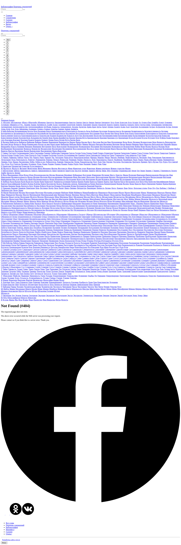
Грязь (112, 155)
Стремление (125, 265)
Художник (113, 282)
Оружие (64, 219)
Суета (51, 267)
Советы (105, 260)
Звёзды (98, 171)
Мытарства (154, 201)
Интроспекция (156, 177)
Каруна (117, 182)
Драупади (136, 162)
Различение (145, 243)
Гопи (27, 155)
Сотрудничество (91, 263)
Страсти (101, 265)
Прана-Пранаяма (167, 232)
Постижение (138, 230)
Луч (153, 188)
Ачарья (47, 129)
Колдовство (51, 184)
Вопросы (27, 149)
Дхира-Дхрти (73, 164)
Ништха (173, 210)
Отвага (4, 221)
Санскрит (21, 254)
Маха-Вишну (104, 195)
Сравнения (175, 263)
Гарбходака (55, 153)
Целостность (44, 285)
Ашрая (67, 129)
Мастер (26, 195)
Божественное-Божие (10, 138)
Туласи (54, 274)
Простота (154, 239)
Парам (95, 223)
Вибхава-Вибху (75, 144)
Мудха (66, 201)
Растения (109, 245)
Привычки (65, 236)
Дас (53, 157)
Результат (5, 247)
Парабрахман (68, 223)
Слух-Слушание (148, 258)
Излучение (87, 175)
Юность (24, 298)
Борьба (45, 138)
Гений (94, 153)
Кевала (172, 182)
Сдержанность (85, 256)
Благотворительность (30, 136)
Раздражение (134, 243)
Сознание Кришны (157, 260)
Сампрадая (104, 252)
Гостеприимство (71, 155)
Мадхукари (30, 193)
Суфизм (129, 267)
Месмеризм (78, 197)
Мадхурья (39, 193)
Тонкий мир (70, 271)
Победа (4, 228)
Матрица (75, 195)
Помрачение (58, 230)
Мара (3, 195)
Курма (73, 186)
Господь (60, 155)
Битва (122, 133)
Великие (136, 142)
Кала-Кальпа (15, 182)
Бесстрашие (95, 133)
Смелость (5, 260)
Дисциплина (24, 162)
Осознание (137, 219)
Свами (89, 254)
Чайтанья (6, 287)
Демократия (40, 160)
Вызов (26, 151)
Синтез (17, 258)
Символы (9, 258)
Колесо (59, 184)
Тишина (33, 271)
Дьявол (94, 164)
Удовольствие (72, 276)
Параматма (112, 223)
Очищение (151, 221)
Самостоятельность (65, 252)
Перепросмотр (96, 225)
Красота (138, 184)
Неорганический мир (146, 208)
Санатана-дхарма (141, 252)
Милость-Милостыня (10, 199)
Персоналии (108, 225)
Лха (157, 188)
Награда (49, 203)
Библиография (7, 7)
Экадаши (41, 295)
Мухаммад (116, 201)
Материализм (35, 195)
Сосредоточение (57, 263)
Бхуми (62, 140)
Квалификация (162, 182)
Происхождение (53, 239)
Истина (135, 179)
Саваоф (6, 249)
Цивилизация (82, 285)
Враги (113, 149)
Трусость (47, 274)
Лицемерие (91, 188)
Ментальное (49, 197)
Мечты (157, 197)
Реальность (157, 245)
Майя (71, 193)
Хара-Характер (21, 282)
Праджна (104, 232)
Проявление (54, 241)
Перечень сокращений (22, 7)
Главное (133, 153)
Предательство (53, 234)
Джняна (4, 162)
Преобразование (7, 236)
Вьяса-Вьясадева (59, 151)
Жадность (7, 168)
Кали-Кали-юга (27, 182)
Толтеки (54, 271)
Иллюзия (132, 175)
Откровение (65, 221)
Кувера (36, 186)
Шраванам (152, 289)
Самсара (113, 252)
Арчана (110, 127)
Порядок (102, 230)
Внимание (37, 147)
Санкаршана (159, 252)
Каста (122, 182)
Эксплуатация (61, 295)
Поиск (121, 228)
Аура (17, 129)
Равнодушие (49, 243)
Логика (108, 188)
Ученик (66, 278)
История (141, 179)
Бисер (116, 133)
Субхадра (5, 267)
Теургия (12, 271)
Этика (140, 295)
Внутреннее (47, 147)
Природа (115, 236)
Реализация (148, 245)
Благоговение (140, 133)
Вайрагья (22, 142)
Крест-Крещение (149, 184)
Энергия (113, 295)
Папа (56, 223)
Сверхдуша (140, 254)
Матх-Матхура (92, 195)
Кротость (25, 186)
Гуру (139, 155)
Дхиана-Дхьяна (60, 164)
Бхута (67, 140)
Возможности (117, 147)
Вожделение (62, 147)
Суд (22, 267)
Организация (23, 219)
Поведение (12, 228)
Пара (60, 223)
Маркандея (10, 195)
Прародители (6, 234)
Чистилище (82, 287)
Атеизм (175, 127)
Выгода (11, 151)
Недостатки (55, 208)
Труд (32, 274)
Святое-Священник (56, 256)
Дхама (44, 164)
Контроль (100, 184)
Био (112, 133)
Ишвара (149, 179)
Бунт (157, 138)
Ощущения (167, 221)
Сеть (162, 256)
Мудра (51, 201)
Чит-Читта (99, 287)
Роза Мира (104, 247)
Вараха (72, 142)
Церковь (73, 285)
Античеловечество (20, 127)
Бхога (56, 140)
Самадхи (43, 249)
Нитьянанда (164, 210)
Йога (5, 175)
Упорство (152, 276)
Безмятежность (137, 131)
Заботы (17, 171)
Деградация (6, 160)
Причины (123, 236)
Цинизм (97, 285)
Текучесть (111, 269)
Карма (86, 182)
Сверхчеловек (6, 256)
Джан (135, 160)
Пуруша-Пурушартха (103, 241)
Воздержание (105, 147)
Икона (125, 175)
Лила (56, 188)
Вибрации (64, 144)
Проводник (172, 236)
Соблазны (67, 260)
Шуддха (28, 291)
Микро (163, 197)
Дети (93, 160)
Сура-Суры (81, 267)
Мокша (138, 199)
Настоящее (41, 206)
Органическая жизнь (37, 219)
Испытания (114, 179)
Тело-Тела (155, 269)
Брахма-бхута (81, 138)
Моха (39, 201)
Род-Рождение (93, 247)
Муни (109, 201)
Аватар (79, 122)
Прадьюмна (122, 232)
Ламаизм (22, 188)
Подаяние (56, 228)
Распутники (68, 245)
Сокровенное (170, 260)
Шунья (57, 291)
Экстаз (70, 295)
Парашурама (164, 223)
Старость (40, 265)
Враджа (119, 149)
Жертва (54, 168)
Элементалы (88, 295)
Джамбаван (127, 160)
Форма (56, 280)
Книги (43, 184)
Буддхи (144, 138)
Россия (112, 247)
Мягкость (164, 201)
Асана (122, 127)
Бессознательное (83, 133)
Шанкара (61, 289)
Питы (135, 225)
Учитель (73, 278)
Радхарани (85, 243)
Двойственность (131, 157)
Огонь (14, 217)
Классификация (14, 184)
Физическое (38, 280)
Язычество (37, 300)
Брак (51, 138)
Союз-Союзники (111, 263)
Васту (90, 142)
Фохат (61, 280)
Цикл (91, 285)
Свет (15, 256)
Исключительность (41, 179)
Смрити (33, 260)
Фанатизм (13, 280)
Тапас (42, 269)
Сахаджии (65, 254)
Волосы (154, 147)
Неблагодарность (111, 206)
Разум (13, 245)
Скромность (57, 258)
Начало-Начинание (77, 206)
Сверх (122, 254)
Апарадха (56, 127)
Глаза (139, 153)
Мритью (44, 201)
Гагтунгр (12, 153)
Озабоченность (97, 217)
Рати (119, 245)
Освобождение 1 (90, 219)
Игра (21, 175)
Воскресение (46, 149)
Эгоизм (18, 295)
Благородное (172, 133)
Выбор (177, 149)
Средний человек (8, 265)
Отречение (110, 221)
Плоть (171, 225)
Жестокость (63, 168)
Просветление (108, 239)
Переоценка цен (83, 225)
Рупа (122, 247)
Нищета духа (6, 212)
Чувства (113, 287)
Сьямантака (171, 267)
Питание (129, 225)
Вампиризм (53, 142)
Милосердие (172, 197)
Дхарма (51, 164)
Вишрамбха (6, 147)
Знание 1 (149, 171)
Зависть (34, 171)
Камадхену (49, 182)
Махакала (156, 195)
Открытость (76, 221)
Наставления (18, 206)
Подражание (83, 228)
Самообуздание (122, 249)
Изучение (105, 175)
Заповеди (61, 171)
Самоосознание (149, 249)
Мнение (85, 199)
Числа (74, 287)
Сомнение (32, 263)
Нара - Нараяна (137, 203)
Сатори (57, 254)
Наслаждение (6, 206)
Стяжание (154, 265)
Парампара (142, 223)
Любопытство (7, 190)
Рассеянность (79, 245)
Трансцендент (162, 271)
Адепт (161, 122)
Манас (143, 193)
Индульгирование (55, 177)
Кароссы (93, 182)
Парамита (133, 223)
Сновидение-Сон (55, 260)
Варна (78, 142)
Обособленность (49, 214)
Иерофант (68, 175)
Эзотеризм (33, 295)
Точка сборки (102, 271)
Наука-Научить (62, 206)
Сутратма (103, 267)
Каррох (100, 182)
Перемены (72, 225)
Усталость (24, 278)
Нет (71, 210)
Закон (54, 171)
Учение (59, 278)
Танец (31, 269)
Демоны (49, 160)
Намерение (102, 203)
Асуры (168, 127)
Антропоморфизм (35, 127)
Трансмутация (137, 271)
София (101, 263)
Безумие (164, 131)
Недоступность (66, 208)
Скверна (31, 258)
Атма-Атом (5, 129)
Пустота (115, 241)
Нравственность (29, 212)
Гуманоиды (119, 155)
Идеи (31, 175)
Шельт (103, 289)
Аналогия (102, 125)
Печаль (122, 225)
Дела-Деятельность (19, 160)
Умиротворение (112, 276)
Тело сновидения (143, 269)
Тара (47, 269)
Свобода (29, 256)
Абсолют (6, 122)
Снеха (45, 260)
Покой (146, 228)
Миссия (48, 199)
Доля (99, 162)
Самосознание (51, 252)
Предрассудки (97, 234)
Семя (114, 256)
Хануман (6, 282)
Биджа (107, 133)
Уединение (82, 276)
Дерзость (87, 160)
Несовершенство (38, 210)
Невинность (6, 208)
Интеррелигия (122, 177)
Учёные (52, 278)
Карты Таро (109, 182)
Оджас (44, 217)
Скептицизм (40, 258)
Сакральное (27, 249)
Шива (114, 289)
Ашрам (61, 129)
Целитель (23, 285)
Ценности (58, 285)
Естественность (36, 166)
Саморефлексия (21, 252)
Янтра (58, 300)
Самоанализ (77, 249)
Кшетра (98, 186)
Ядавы (25, 300)
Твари (79, 269)
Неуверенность (80, 210)
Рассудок (101, 245)
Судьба (37, 267)
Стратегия (110, 265)
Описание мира (158, 217)
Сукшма (65, 267)
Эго (13, 295)
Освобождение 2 (104, 219)
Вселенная (157, 149)
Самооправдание (136, 249)
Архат (104, 127)
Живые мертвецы (103, 168)
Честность (57, 287)
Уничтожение (125, 276)
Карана (81, 182)
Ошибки (159, 221)
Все (8, 40)
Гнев (151, 153)
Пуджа (78, 241)
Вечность (18, 144)
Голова (16, 155)
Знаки (142, 171)
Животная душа (79, 168)
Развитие (93, 243)
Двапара (93, 157)
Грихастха (105, 155)
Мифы (71, 199)
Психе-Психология (67, 241)
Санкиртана (170, 252)
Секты (102, 256)
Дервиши (72, 160)
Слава (78, 258)
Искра (52, 179)
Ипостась (24, 179)
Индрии (36, 177)
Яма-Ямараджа (49, 300)
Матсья (83, 195)
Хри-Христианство (101, 282)
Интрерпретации (135, 177)
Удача (42, 276)
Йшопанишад (13, 175)
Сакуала (36, 249)
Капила (74, 182)
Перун (116, 225)
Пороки (95, 230)
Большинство (36, 138)
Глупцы (145, 153)
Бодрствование (139, 136)
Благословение (7, 136)
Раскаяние (59, 245)
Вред (125, 149)
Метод (138, 197)
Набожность (19, 203)
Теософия (175, 269)
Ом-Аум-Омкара (135, 217)
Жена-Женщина (44, 168)
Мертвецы (64, 197)
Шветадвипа (95, 289)
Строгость (134, 265)
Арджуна (82, 127)
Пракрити (141, 232)
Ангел (137, 125)
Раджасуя (69, 243)
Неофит (158, 208)
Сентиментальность (124, 256)
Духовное (32, 164)
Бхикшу (44, 140)
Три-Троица (25, 274)
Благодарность (152, 133)
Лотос (130, 188)
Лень (37, 188)
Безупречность (7, 133)
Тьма (69, 274)
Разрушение (6, 245)
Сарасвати (29, 254)
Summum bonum (7, 120)
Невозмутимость (34, 208)
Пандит (41, 223)
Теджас (103, 269)
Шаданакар (20, 289)
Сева (93, 256)
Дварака (100, 157)
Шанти (68, 289)
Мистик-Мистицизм (60, 199)
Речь (30, 247)
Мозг (126, 199)
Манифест (10, 530)
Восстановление (79, 149)
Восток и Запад (93, 149)
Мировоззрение (37, 199)
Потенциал (168, 230)
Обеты (5, 214)
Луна (150, 188)
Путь (121, 241)
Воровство (36, 149)
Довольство (69, 162)
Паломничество (16, 223)
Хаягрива (44, 282)
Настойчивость (30, 206)
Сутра (96, 267)
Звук (109, 171)
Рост (117, 247)
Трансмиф (126, 271)
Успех (17, 278)
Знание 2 (157, 171)
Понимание (77, 230)
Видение (116, 144)
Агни (117, 122)
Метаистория (107, 197)
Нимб (136, 210)
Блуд (77, 136)
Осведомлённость (75, 219)
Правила (76, 232)
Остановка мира (148, 219)
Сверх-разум (130, 254)
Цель (52, 285)
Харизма (36, 282)
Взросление (55, 144)
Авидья (98, 122)
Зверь (104, 171)
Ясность (64, 300)
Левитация (30, 188)
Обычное (175, 214)
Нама (95, 203)
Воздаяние (95, 147)
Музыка (89, 201)
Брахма (72, 138)
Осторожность (162, 219)
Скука (65, 258)
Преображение (160, 234)
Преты (47, 236)
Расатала (50, 245)
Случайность (161, 258)
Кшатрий (91, 186)
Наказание (76, 203)
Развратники (113, 243)
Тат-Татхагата (64, 269)
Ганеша (47, 153)
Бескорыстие (31, 133)
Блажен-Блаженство (58, 136)
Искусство (81, 179)
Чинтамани (66, 287)
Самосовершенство (37, 252)
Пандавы (34, 223)
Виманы (135, 144)
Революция (175, 245)
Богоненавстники (125, 136)
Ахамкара (33, 129)
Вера (154, 142)
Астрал (152, 127)
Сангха (151, 252)
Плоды (166, 225)
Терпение (5, 271)
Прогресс (21, 239)
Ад (140, 122)
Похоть (15, 232)
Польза (33, 230)
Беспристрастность (57, 133)
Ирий (30, 179)
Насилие (168, 203)
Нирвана (142, 210)
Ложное (120, 188)
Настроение (51, 206)
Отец (53, 221)
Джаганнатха (101, 160)
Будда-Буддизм (135, 138)
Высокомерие (46, 151)
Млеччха (78, 199)
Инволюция (6, 177)
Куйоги (43, 186)
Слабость (72, 258)
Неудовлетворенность (103, 210)
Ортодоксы (55, 219)
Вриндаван (138, 149)
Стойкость (76, 265)
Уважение (25, 276)
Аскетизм (134, 127)
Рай (18, 245)
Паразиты (88, 223)
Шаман (46, 289)
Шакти (28, 289)
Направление (124, 203)
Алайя (49, 125)
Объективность (154, 214)
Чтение (107, 287)
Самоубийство (80, 252)
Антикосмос (167, 125)
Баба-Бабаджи (8, 131)
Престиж (29, 236)
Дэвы (104, 164)
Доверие (60, 162)
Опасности (146, 217)
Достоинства (126, 162)
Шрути (21, 291)
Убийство (16, 276)
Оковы (125, 217)
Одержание (36, 217)
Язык (31, 300)
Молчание (5, 201)
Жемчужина (32, 168)
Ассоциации (144, 127)
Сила (3, 258)
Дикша (15, 162)
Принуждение (96, 236)
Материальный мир (49, 195)
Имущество (164, 175)
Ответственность (14, 221)
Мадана (22, 193)
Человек (20, 287)
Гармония (64, 153)
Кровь (18, 186)
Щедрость (5, 293)
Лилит (61, 188)
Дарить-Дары (38, 157)
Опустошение (6, 219)
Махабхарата (136, 195)
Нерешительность (23, 210)
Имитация (141, 175)
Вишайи (167, 144)
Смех (18, 260)
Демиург (31, 160)
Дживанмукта (168, 160)
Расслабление (91, 245)
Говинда (172, 153)
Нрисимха (40, 212)
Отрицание (119, 221)
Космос (126, 184)
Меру (71, 197)
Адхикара (5, 125)
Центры (66, 285)
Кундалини (65, 186)
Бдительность (72, 131)
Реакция (139, 245)
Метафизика (130, 197)
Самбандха (52, 249)
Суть (110, 267)
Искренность (60, 179)
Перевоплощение (48, 225)
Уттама (46, 278)
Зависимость (25, 171)
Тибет (18, 271)
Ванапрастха (64, 142)
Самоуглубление (93, 252)
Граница (81, 155)
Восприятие (67, 149)
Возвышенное (84, 147)
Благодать (163, 133)
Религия (25, 247)
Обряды (89, 214)
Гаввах (5, 153)
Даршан (47, 157)
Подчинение (105, 228)
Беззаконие (126, 131)
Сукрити (57, 267)
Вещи (24, 144)
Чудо (119, 287)
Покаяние (129, 228)
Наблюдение (8, 203)
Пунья (83, 241)
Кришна (11, 186)
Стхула (142, 265)
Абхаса (25, 122)
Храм (90, 282)
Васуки (104, 142)
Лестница (44, 188)
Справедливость (163, 263)
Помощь (49, 230)
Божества (166, 136)
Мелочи (40, 197)
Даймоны (13, 157)
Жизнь (128, 168)
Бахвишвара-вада (59, 131)
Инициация (68, 177)
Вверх (4, 543)
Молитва (144, 199)
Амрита (79, 125)
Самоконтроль (88, 249)
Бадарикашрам (21, 131)
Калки (36, 182)
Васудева (96, 142)
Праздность (132, 232)
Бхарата (37, 140)
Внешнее (28, 147)
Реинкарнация (15, 247)
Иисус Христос (116, 175)
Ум (95, 276)
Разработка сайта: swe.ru (11, 540)
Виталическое (158, 144)
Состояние (68, 263)
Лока (126, 188)
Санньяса (12, 254)
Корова (119, 184)
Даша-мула (68, 157)
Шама (40, 289)
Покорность (154, 228)
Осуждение (172, 219)
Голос (21, 155)
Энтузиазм (127, 295)
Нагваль (38, 203)
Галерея (9, 20)
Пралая (157, 232)
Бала (36, 131)
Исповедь (105, 179)
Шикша (132, 289)
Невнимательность (19, 208)
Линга (66, 188)
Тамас (25, 269)
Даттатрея (59, 157)
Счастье (158, 267)
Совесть (98, 260)
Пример (86, 236)
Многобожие (95, 199)
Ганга (31, 153)
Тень (162, 269)
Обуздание (110, 214)
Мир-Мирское (25, 199)
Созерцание (136, 260)
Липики (73, 188)
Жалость (15, 168)
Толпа (48, 271)
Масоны (19, 195)
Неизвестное (100, 208)
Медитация (24, 197)
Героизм (116, 153)
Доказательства (86, 162)
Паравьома (78, 223)
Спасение (122, 263)
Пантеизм (49, 223)
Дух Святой (173, 162)
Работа (16, 243)
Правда (60, 232)
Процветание (25, 241)
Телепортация (130, 269)
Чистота (90, 287)
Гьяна (144, 155)
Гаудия (78, 153)
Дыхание (87, 164)
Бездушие (103, 131)
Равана (22, 243)
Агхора (135, 122)
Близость (71, 136)
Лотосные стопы (140, 188)
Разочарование (168, 243)
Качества (152, 182)
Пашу (38, 225)
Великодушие (146, 142)
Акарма (27, 125)
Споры (142, 263)
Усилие (4, 278)
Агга (112, 122)
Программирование (9, 239)
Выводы (4, 151)
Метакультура (119, 197)
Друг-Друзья (153, 162)
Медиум (33, 197)
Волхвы (161, 147)
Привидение (55, 236)
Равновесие (39, 243)
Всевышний (148, 149)
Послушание (122, 230)
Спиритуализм (133, 263)
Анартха (123, 125)
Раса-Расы (42, 245)
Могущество (118, 199)
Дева (149, 157)
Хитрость (67, 282)
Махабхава (125, 195)
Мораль (33, 201)
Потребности (6, 232)
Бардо (48, 131)
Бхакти (31, 140)
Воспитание (57, 149)
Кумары (57, 186)
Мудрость (59, 201)
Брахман (103, 138)
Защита (92, 171)
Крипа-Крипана (169, 184)
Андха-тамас (145, 125)
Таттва (73, 269)
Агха (130, 122)
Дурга (165, 162)
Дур (160, 162)
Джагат (110, 160)
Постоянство (149, 230)
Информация (6, 179)
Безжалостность (114, 131)
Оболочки (37, 214)
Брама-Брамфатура (61, 138)
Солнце (4, 263)
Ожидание (86, 217)
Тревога (172, 271)
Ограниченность (24, 217)
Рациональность (128, 245)
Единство (26, 166)
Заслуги (78, 171)
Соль (10, 263)
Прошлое (35, 241)
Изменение (96, 175)
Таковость (12, 269)
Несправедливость (53, 210)
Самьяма (129, 252)
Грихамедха (95, 155)
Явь (16, 300)
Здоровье (115, 171)
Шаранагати (77, 289)
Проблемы (140, 236)
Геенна (89, 153)
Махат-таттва (14, 197)
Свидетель (21, 256)
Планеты (159, 225)
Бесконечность (20, 133)
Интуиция (167, 177)
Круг (31, 186)
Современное (114, 260)
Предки (74, 234)
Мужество (73, 201)
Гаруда (72, 153)
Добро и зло (40, 162)
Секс (98, 256)
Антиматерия (6, 127)
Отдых (47, 221)
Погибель (38, 228)
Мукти (96, 201)
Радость (77, 243)
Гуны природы (131, 155)
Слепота (103, 258)
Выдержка (19, 151)
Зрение (17, 173)
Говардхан (164, 153)
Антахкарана (156, 125)
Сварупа (107, 254)
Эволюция (7, 295)
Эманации (98, 295)
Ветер (10, 144)
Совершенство (88, 260)
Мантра (168, 193)
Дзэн (10, 162)
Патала (32, 225)
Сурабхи (89, 267)
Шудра (34, 291)
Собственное (76, 260)
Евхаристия (16, 166)
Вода (54, 147)
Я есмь (6, 300)
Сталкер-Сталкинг (28, 265)
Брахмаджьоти (93, 138)
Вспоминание (168, 149)
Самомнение (110, 249)
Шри (176, 289)
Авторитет (105, 122)
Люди (15, 190)
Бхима (51, 140)
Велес (130, 142)
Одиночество (53, 217)
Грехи (87, 155)
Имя (171, 175)
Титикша (25, 271)
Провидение (162, 236)
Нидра (130, 210)
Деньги (56, 160)
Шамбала (53, 289)
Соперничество (43, 263)
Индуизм (43, 177)
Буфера (163, 138)
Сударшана (29, 267)
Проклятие (65, 239)
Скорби (49, 258)
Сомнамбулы (22, 263)
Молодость (153, 199)
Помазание (40, 230)
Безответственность (152, 131)
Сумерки (72, 267)
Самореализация (8, 252)
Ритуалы (54, 247)
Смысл (39, 260)
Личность (100, 188)
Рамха (35, 245)
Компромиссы (84, 184)
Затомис (85, 171)
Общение (134, 214)
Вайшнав (30, 142)
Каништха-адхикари (62, 182)
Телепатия (120, 269)
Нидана (124, 210)
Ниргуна (149, 210)
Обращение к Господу (76, 214)
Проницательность (78, 239)
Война (137, 147)
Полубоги (26, 230)
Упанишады (143, 276)
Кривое (159, 184)
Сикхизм (175, 256)
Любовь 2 (172, 188)
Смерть (12, 260)
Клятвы (37, 184)
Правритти (95, 232)
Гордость (33, 155)
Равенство (29, 243)
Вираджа (148, 144)
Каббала (6, 182)
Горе (39, 155)
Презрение (121, 234)
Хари (30, 282)
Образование (61, 214)
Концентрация (110, 184)
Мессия (87, 197)
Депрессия (64, 160)
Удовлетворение (59, 276)
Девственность (168, 157)
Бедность (82, 131)
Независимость (79, 208)
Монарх (20, 201)
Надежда (57, 203)
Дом (104, 162)
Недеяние (46, 208)
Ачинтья (53, 129)
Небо (120, 206)
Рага (56, 243)
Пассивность (23, 225)
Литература (81, 188)
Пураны (90, 241)
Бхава (168, 138)
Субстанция (171, 265)
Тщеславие (62, 274)
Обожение (28, 214)
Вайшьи (38, 142)
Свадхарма (82, 254)
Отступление (130, 221)
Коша (132, 184)
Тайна (5, 269)
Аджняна (168, 122)
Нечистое (117, 210)
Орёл (49, 219)
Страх (116, 265)
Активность (42, 125)
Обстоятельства (99, 214)
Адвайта (154, 122)
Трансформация (149, 271)
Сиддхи (167, 256)
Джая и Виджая (150, 160)
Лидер (50, 188)
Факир (5, 280)
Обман (21, 214)
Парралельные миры (9, 225)
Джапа (140, 160)
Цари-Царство (9, 285)
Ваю (109, 142)
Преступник (39, 236)
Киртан (4, 184)
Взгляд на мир (44, 144)
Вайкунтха (14, 142)
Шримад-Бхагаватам (9, 291)
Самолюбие (99, 249)
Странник (94, 265)
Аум (12, 129)
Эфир (145, 295)
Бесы (102, 133)
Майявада (78, 193)
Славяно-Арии (88, 258)
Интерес (112, 177)
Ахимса (40, 129)
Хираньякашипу (55, 282)
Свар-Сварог (98, 254)
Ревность (166, 245)
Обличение (13, 214)
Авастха (72, 122)
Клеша (31, 184)
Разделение (124, 243)
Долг (95, 162)
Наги (44, 203)
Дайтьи (20, 157)
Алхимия (62, 125)
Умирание (101, 276)
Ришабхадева (63, 247)
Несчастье (65, 210)
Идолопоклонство (41, 175)
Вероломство (170, 142)
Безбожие (95, 131)
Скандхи (23, 258)
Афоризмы (23, 129)
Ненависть (122, 208)
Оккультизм (117, 217)
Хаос (13, 282)
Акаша (33, 125)
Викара (129, 144)
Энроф (120, 295)
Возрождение (128, 147)
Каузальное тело (132, 182)
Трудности (38, 274)
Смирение (25, 260)
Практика (149, 232)
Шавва (12, 289)
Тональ (61, 271)
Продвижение (31, 239)
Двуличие (143, 157)
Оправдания (170, 217)
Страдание (85, 265)
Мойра (131, 199)
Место (93, 197)
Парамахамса (123, 223)
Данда (26, 157)
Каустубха (144, 182)
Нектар (109, 208)
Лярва (20, 190)
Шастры (85, 289)
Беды (88, 131)
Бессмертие (70, 133)
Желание (23, 168)
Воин (143, 147)
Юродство (32, 298)
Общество (143, 214)
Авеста (85, 122)
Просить (129, 239)
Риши (71, 247)
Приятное (131, 236)
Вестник (4, 144)
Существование (139, 267)
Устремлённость (35, 278)
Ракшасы (24, 245)
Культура (50, 186)
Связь (45, 256)
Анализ (94, 125)
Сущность (150, 267)
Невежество (137, 206)
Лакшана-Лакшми (10, 188)
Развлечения (103, 243)
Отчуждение (141, 221)
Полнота (17, 230)
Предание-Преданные (37, 234)
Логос (113, 188)
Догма (76, 162)
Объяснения (166, 214)
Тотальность (80, 271)
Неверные (166, 206)
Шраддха (161, 289)
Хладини (74, 282)
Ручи (126, 247)
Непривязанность (8, 210)
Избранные (77, 175)
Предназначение (84, 234)
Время (130, 149)
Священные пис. (71, 256)
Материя (61, 195)
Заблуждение (7, 171)
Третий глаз (14, 274)
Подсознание (94, 228)
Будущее (151, 138)
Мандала (160, 193)
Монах (26, 201)
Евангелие (7, 166)
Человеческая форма (32, 287)
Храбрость (83, 282)
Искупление (71, 179)
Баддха (30, 131)
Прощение (44, 241)
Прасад (15, 234)
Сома (14, 263)
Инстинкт (82, 177)
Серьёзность (154, 256)
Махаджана (146, 195)
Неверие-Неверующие (152, 206)
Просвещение (120, 239)
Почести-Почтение (26, 232)
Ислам (98, 179)
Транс (119, 271)
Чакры (13, 287)
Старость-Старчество (53, 265)
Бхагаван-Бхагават (12, 140)
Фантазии (21, 280)
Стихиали (67, 265)
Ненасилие (132, 208)
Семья (108, 256)
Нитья (156, 210)
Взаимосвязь (32, 144)
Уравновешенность (164, 276)
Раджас (62, 243)
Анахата (130, 125)
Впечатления (105, 149)
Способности (151, 263)
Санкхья (4, 254)
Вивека (85, 144)
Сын (163, 267)
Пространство (164, 239)
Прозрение (42, 239)
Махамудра (165, 195)
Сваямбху (115, 254)
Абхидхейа (32, 122)
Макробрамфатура (90, 193)
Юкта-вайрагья (14, 298)
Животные (91, 168)
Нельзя (115, 208)
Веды (125, 142)
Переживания (61, 225)
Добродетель (51, 162)
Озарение (108, 217)
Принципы (106, 236)
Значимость (166, 171)
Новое (19, 212)
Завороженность (45, 171)
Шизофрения (122, 289)
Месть (98, 197)
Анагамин (87, 125)
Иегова (52, 175)
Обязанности (6, 217)
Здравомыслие (125, 171)
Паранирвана (152, 223)
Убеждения (7, 276)
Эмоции (106, 295)
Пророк (99, 239)
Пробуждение (150, 236)
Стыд (148, 265)
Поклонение (138, 228)
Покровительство (167, 228)
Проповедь (90, 239)
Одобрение (63, 217)
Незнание (90, 208)
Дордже (109, 162)
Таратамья (54, 269)
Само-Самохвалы (64, 249)
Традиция (112, 271)
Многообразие (106, 199)
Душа (39, 164)
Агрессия (123, 122)
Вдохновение (116, 142)
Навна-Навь (29, 203)
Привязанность (76, 236)
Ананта (116, 125)
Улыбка (91, 276)
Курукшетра (82, 186)
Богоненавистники (110, 136)
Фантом (29, 280)
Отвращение (27, 221)
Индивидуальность (19, 177)
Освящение (116, 219)
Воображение (6, 149)
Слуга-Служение (120, 258)
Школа (145, 289)
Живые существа (118, 168)
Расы (115, 245)
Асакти (117, 127)
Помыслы (68, 230)
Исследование (125, 179)
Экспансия (50, 295)
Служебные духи (134, 258)
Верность (161, 142)
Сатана (51, 254)
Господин (53, 155)
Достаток (117, 162)
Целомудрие (33, 285)
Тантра (37, 269)
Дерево (80, 160)
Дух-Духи (5, 164)
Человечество (47, 287)
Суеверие (44, 267)
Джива (159, 160)
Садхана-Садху (15, 249)
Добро (32, 162)
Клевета (24, 184)
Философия (48, 280)
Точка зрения (91, 271)
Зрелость (10, 173)
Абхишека (41, 122)
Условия (10, 278)
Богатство (98, 136)
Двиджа (113, 157)
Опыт (15, 219)
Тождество (41, 271)
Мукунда (103, 201)
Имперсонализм (152, 175)
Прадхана (112, 232)
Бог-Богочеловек (86, 136)
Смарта (170, 258)
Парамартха (103, 223)
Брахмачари (123, 138)
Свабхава (73, 254)
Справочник (11, 18)
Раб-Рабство (8, 243)
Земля (133, 171)
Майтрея (64, 193)
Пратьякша (23, 234)
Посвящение (112, 230)
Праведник (68, 232)
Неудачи (90, 210)
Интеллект (90, 177)
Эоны (135, 295)
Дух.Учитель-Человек (19, 164)
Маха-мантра (115, 195)
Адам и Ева (146, 122)
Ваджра (6, 142)
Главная (9, 15)
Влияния (20, 147)
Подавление (47, 228)
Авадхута (50, 122)
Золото (174, 171)
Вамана (45, 142)
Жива (70, 168)
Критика (4, 186)
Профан (16, 241)
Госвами (44, 155)
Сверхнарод (151, 254)
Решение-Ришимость (41, 247)
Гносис (156, 153)
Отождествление (98, 221)
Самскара (121, 252)
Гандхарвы (38, 153)
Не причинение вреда (94, 206)
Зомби (3, 173)
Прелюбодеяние (141, 234)
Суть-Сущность (118, 267)
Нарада (147, 203)
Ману (174, 193)
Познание (115, 228)
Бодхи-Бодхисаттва (154, 136)
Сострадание (78, 263)
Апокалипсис (65, 127)
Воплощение (18, 149)
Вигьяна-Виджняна (104, 144)
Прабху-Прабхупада (43, 232)
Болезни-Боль (24, 138)
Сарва (36, 254)
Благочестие (44, 136)
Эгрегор (25, 295)
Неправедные (167, 208)
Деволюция (156, 157)
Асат (128, 127)
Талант (20, 269)
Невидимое (175, 206)
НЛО (14, 212)
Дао (30, 157)
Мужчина (82, 201)
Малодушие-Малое (116, 193)
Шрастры (169, 289)
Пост (130, 230)
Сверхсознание (162, 254)
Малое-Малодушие (132, 193)
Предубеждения (110, 234)
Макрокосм (103, 193)
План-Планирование (146, 225)
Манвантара (152, 193)
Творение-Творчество (91, 269)
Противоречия (7, 241)
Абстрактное (16, 122)
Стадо (18, 265)
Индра (30, 177)
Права (54, 232)
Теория (167, 269)
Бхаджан (24, 140)
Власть (14, 147)
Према (151, 234)
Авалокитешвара (61, 122)
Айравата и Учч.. (16, 125)
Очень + (9, 26)
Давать (5, 157)
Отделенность (38, 221)
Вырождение (35, 151)
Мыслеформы (127, 201)
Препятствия (20, 236)
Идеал (26, 175)
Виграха (92, 144)
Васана (84, 142)
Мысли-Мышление (142, 201)
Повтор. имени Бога (25, 228)
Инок (75, 177)
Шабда (6, 289)
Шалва (34, 289)
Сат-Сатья (43, 254)
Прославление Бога (142, 239)
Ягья (20, 300)
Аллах (55, 125)
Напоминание (113, 203)
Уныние (134, 276)
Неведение (127, 206)
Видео (8, 24)
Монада (13, 201)
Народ (162, 203)
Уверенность (35, 276)
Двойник (121, 157)
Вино (141, 144)
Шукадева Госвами (46, 291)
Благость (17, 136)
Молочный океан (165, 199)
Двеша (107, 157)
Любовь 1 (163, 188)
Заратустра (69, 171)
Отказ (57, 221)
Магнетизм (13, 193)
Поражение (87, 230)
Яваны (11, 300)
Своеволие (38, 256)
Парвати (173, 223)
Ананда (110, 125)
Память (27, 223)
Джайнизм (118, 160)
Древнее (144, 162)
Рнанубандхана (81, 247)
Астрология (160, 127)
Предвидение (65, 234)
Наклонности (87, 203)
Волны (148, 147)
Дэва (99, 164)
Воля (167, 147)
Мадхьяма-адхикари (52, 193)
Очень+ (9, 534)
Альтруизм (70, 125)
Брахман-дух (112, 138)
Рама (30, 245)
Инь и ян (15, 179)
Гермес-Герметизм (105, 153)
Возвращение (72, 147)
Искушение (90, 179)
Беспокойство (43, 133)
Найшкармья (66, 203)
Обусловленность (123, 214)
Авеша (91, 122)
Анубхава (47, 127)
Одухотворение (75, 217)
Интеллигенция (102, 177)
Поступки (159, 230)
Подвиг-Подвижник (69, 228)
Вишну (174, 144)
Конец (92, 184)
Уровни (176, 276)
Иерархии (60, 175)
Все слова (10, 523)
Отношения (86, 221)
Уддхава (49, 276)
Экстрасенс (78, 295)
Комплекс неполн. (70, 184)
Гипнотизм (125, 153)
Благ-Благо (129, 133)
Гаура (83, 153)
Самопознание (163, 249)
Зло (138, 171)
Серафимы (137, 256)
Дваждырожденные (81, 157)
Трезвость (5, 274)
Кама (42, 182)
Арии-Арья (91, 127)
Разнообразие (155, 243)
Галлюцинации (23, 153)
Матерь (68, 195)
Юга (5, 298)
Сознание (145, 260)
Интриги (146, 177)
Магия (6, 193)
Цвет (17, 285)
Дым (81, 164)
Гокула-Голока (7, 155)
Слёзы (97, 258)
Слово (109, 258)
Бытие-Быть (75, 140)
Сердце (146, 256)
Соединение (125, 260)
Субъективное (15, 267)
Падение (6, 223)
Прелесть (130, 234)
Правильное (86, 232)
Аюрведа (74, 129)
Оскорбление (126, 219)
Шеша (109, 289)
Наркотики (154, 203)
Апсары (75, 127)
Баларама (42, 131)
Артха (98, 127)
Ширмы (138, 289)
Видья (122, 144)
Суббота (162, 265)
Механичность (148, 197)
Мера (57, 197)
